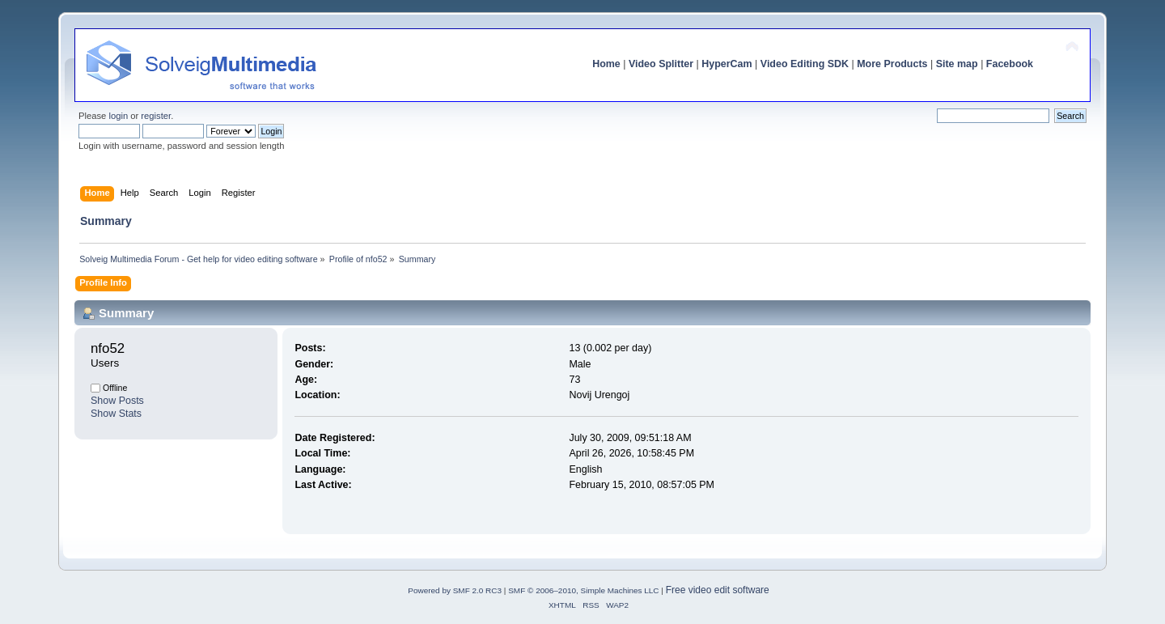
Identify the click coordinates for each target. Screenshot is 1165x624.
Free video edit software (717, 590)
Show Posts (117, 400)
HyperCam (726, 64)
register (156, 116)
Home (606, 64)
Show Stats (116, 413)
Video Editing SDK (804, 64)
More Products (892, 64)
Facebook (1009, 64)
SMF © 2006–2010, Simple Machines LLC (583, 590)
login (118, 116)
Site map (957, 64)
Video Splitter (661, 64)
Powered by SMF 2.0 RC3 (455, 590)
